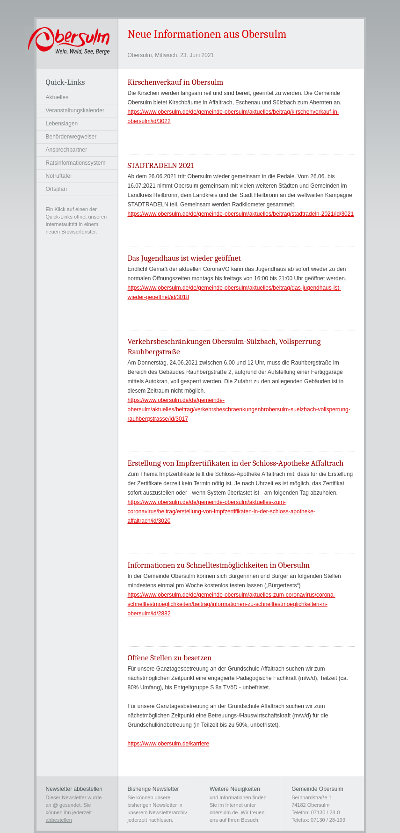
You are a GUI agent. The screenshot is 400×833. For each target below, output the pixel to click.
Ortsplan (56, 189)
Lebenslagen (62, 123)
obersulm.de (224, 812)
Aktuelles (57, 97)
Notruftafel (59, 176)
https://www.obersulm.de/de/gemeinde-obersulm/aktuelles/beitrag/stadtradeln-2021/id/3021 (241, 214)
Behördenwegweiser (71, 136)
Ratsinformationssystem (76, 163)
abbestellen (59, 820)
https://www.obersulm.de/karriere (169, 743)
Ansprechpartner (66, 149)
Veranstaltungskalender (75, 110)
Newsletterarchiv (168, 812)
